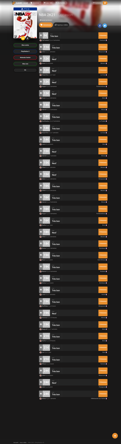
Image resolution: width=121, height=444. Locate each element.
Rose (42, 260)
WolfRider (44, 306)
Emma (43, 248)
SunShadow (45, 121)
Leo (42, 352)
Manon (43, 271)
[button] (61, 3)
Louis (43, 294)
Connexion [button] (97, 3)
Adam (43, 179)
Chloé (43, 167)
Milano (43, 364)
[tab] (46, 25)
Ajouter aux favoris (46, 20)
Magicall (44, 329)
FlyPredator (45, 40)
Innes (43, 63)
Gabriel (43, 109)
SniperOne (44, 75)
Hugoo (43, 86)
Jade (42, 387)
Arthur (43, 398)
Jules (43, 52)
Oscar (43, 98)
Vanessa (44, 317)
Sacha (43, 225)
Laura (43, 144)
